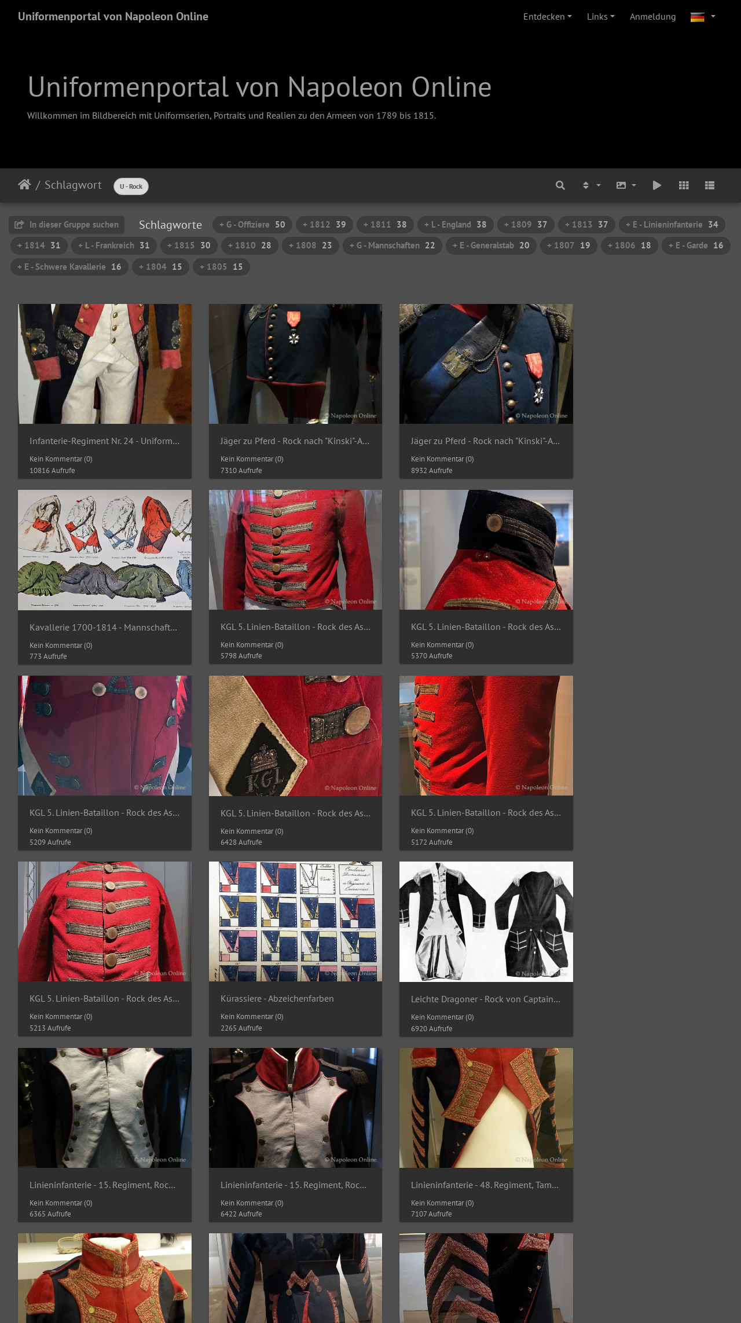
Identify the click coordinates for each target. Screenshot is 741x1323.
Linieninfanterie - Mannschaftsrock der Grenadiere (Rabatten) (641, 1149)
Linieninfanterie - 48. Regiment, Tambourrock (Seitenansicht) (280, 1149)
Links (597, 16)
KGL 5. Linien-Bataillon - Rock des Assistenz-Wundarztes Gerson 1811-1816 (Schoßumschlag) (641, 613)
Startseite (24, 184)
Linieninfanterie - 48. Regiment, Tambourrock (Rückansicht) (100, 1149)
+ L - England (455, 224)
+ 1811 (385, 224)
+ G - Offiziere (252, 224)
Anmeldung (653, 16)
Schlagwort (73, 184)
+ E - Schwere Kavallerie (69, 266)
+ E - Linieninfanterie (672, 224)
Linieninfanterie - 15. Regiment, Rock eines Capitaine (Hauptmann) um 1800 (100, 970)
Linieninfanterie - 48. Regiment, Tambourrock (461, 970)
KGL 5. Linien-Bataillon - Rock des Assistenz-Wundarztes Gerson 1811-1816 (100, 612)
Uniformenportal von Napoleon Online (113, 16)
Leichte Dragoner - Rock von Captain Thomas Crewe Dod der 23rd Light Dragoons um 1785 (641, 792)
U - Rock (131, 186)
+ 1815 (189, 245)
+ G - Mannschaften (392, 245)
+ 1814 (39, 245)
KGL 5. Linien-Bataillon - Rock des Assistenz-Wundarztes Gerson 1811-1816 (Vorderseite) (280, 791)
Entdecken (544, 16)
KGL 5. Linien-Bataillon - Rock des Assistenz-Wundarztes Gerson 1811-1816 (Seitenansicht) (100, 791)
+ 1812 (324, 224)
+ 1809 (526, 224)
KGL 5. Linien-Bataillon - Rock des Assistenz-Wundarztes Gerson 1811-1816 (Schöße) (461, 612)
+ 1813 (586, 224)
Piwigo (394, 1275)
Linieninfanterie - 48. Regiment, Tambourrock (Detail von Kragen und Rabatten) (641, 970)
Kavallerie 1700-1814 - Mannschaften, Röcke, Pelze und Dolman (641, 434)
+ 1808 (310, 245)
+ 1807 (568, 245)
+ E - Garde (696, 245)
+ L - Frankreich (114, 245)
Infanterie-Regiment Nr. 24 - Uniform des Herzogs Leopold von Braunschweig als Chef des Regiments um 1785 (100, 433)
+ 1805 (221, 266)
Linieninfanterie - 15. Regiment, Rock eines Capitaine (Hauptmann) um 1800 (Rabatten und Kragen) (280, 970)
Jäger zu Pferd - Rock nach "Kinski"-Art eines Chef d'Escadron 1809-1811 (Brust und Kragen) (461, 433)
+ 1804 (160, 266)
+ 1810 (250, 245)
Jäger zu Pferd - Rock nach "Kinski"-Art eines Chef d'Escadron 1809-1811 (280, 433)
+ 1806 (629, 245)
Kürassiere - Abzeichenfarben (447, 791)
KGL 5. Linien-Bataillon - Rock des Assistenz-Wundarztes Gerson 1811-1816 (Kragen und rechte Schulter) (280, 612)
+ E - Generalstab (491, 245)
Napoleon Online (346, 1289)
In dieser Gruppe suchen (66, 224)
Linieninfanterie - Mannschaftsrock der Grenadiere (461, 1149)
